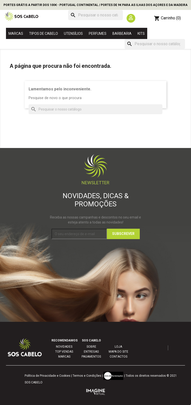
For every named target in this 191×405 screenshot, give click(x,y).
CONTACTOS (118, 356)
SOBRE (91, 346)
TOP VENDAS (64, 351)
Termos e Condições (87, 375)
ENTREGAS (91, 351)
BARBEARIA (122, 34)
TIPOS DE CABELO (43, 34)
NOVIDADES (64, 346)
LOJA (118, 346)
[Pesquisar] (95, 15)
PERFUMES (97, 34)
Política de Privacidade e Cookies (47, 375)
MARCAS (15, 34)
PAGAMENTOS (91, 356)
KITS (141, 34)
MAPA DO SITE (118, 351)
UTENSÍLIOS (73, 34)
